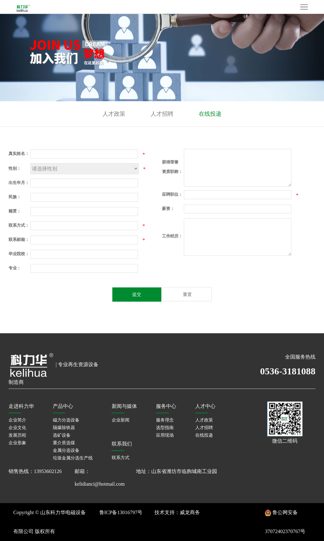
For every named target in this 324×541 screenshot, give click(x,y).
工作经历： (172, 236)
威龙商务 (190, 512)
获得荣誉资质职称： (172, 167)
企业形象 (17, 442)
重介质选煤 (64, 442)
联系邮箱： (19, 239)
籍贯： (15, 211)
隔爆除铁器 (64, 427)
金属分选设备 (66, 450)
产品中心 (63, 406)
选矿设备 (62, 435)
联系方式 (120, 457)
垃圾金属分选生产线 (73, 458)
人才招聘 (162, 114)
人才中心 (205, 406)
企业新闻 (120, 420)
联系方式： (19, 225)
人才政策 (114, 114)
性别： (15, 168)
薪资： (168, 208)
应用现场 (165, 435)
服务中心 (166, 406)
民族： (15, 196)
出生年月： (19, 182)
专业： (15, 268)
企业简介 (17, 420)
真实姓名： (19, 153)
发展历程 (17, 435)
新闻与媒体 (124, 406)
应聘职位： (172, 194)
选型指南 (165, 427)
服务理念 (165, 420)
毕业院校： (19, 253)
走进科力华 (21, 406)
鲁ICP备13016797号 (121, 512)
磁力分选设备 (66, 420)
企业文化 (17, 427)
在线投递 (210, 114)
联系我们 (122, 443)
